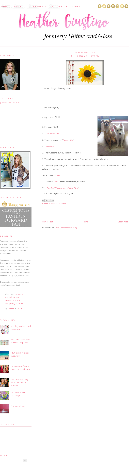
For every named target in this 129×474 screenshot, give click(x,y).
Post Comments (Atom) (66, 227)
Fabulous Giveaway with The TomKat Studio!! (19, 382)
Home (85, 221)
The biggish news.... (19, 405)
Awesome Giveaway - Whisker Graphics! (20, 341)
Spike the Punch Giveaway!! (17, 394)
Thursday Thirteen (57, 203)
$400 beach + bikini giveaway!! (19, 354)
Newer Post (47, 221)
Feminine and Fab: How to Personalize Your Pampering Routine (14, 299)
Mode (19, 308)
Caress (11, 308)
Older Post (123, 221)
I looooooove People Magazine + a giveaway (20, 367)
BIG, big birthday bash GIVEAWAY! (20, 328)
